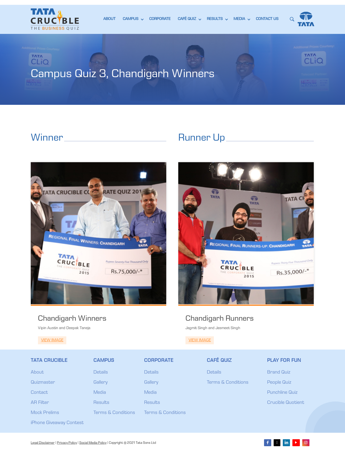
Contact (39, 392)
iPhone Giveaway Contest (57, 423)
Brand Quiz (278, 372)
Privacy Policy (67, 443)
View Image (52, 340)
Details (100, 372)
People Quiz (279, 382)
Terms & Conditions (114, 413)
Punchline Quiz (282, 392)
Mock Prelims (45, 413)
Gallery (100, 382)
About (37, 372)
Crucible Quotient (285, 403)
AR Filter (40, 403)
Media (99, 392)
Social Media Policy (92, 443)
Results (101, 403)
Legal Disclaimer (43, 443)
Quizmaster (43, 382)
